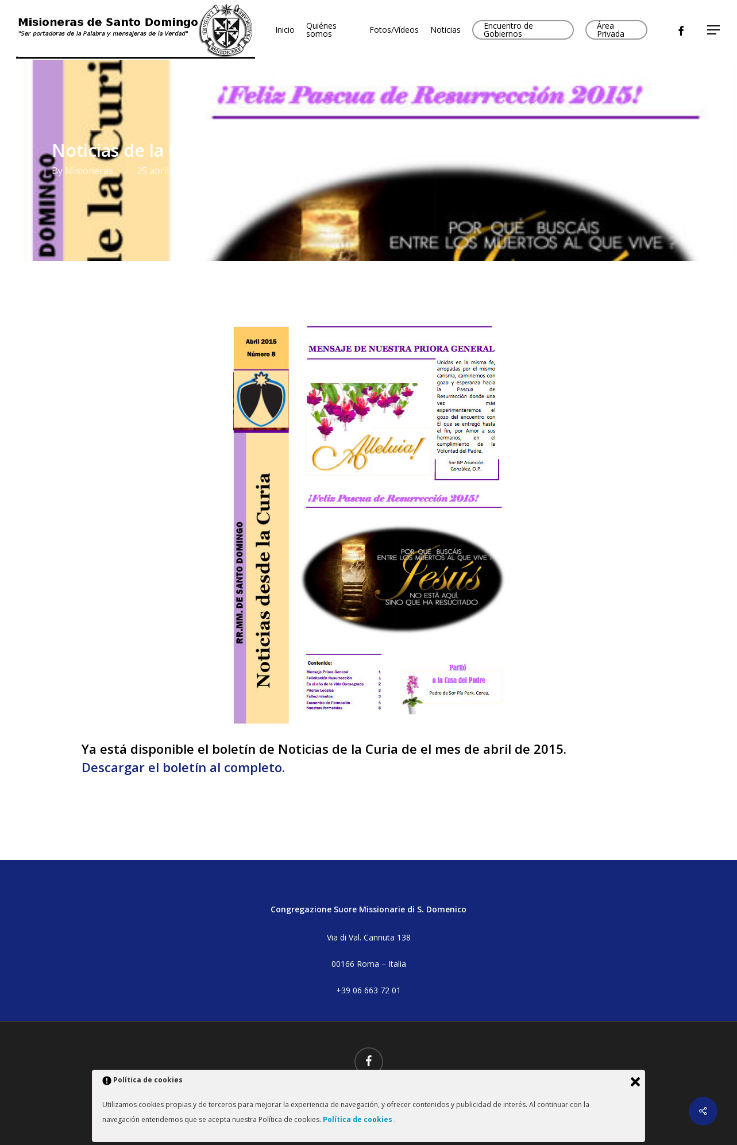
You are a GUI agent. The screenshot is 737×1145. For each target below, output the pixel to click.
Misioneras (89, 170)
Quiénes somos (321, 30)
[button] (714, 30)
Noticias (445, 30)
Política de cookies (358, 1119)
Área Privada (610, 30)
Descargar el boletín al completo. (183, 767)
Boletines (238, 170)
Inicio (285, 30)
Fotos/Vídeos (394, 30)
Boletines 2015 (295, 170)
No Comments (634, 166)
